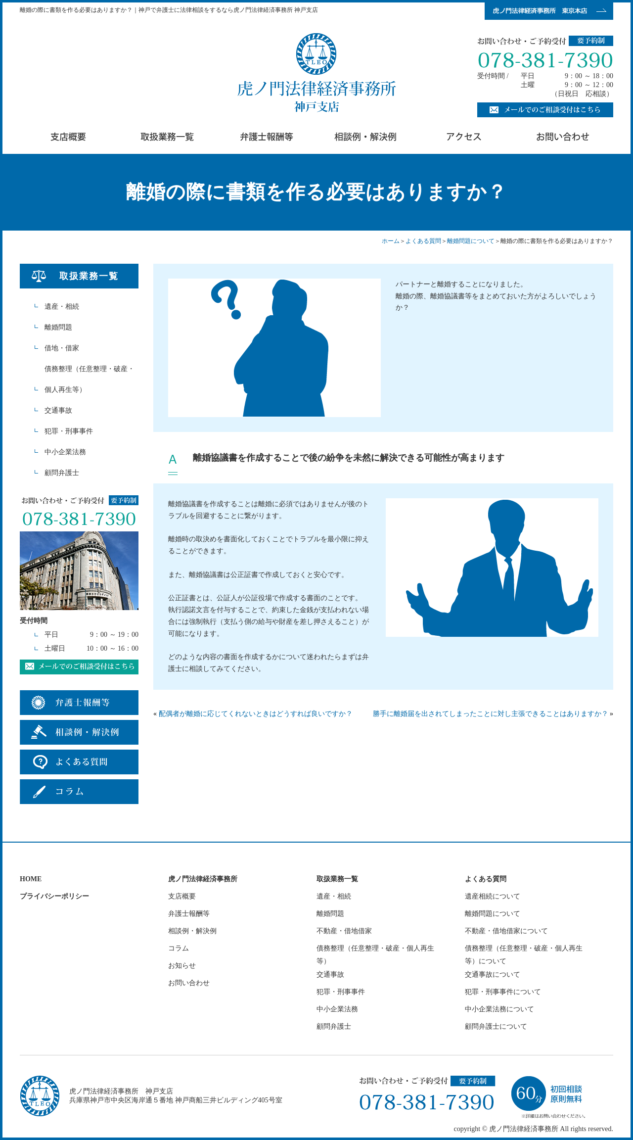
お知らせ (182, 965)
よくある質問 (423, 241)
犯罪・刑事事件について (503, 992)
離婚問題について (471, 241)
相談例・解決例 (192, 931)
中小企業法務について (499, 1009)
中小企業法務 (65, 452)
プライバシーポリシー (54, 896)
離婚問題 (58, 327)
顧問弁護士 (62, 472)
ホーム (391, 241)
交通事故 (58, 410)
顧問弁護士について (496, 1026)
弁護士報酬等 (189, 913)
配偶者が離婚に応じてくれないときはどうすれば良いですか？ (256, 713)
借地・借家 (62, 348)
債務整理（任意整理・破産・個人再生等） (90, 379)
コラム (178, 948)
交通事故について (492, 974)
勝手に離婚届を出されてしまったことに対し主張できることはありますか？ (490, 713)
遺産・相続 (62, 306)
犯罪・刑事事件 (69, 431)
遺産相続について (492, 896)
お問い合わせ (189, 983)
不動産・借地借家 (344, 931)
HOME (31, 879)
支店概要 (182, 896)
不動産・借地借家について (506, 931)
